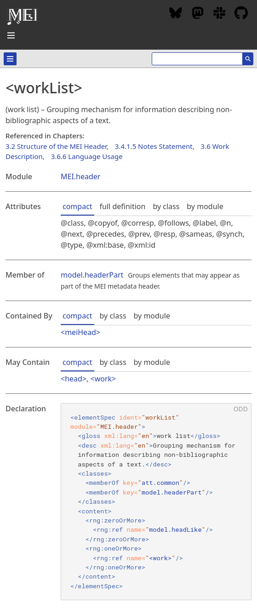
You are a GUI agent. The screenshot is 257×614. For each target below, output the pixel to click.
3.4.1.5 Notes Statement (154, 146)
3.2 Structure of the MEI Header (56, 146)
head (73, 379)
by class (166, 206)
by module (205, 206)
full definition (123, 206)
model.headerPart (92, 275)
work (103, 379)
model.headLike (175, 529)
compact (77, 206)
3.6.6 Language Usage (87, 156)
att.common (160, 482)
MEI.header (80, 176)
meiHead (80, 332)
